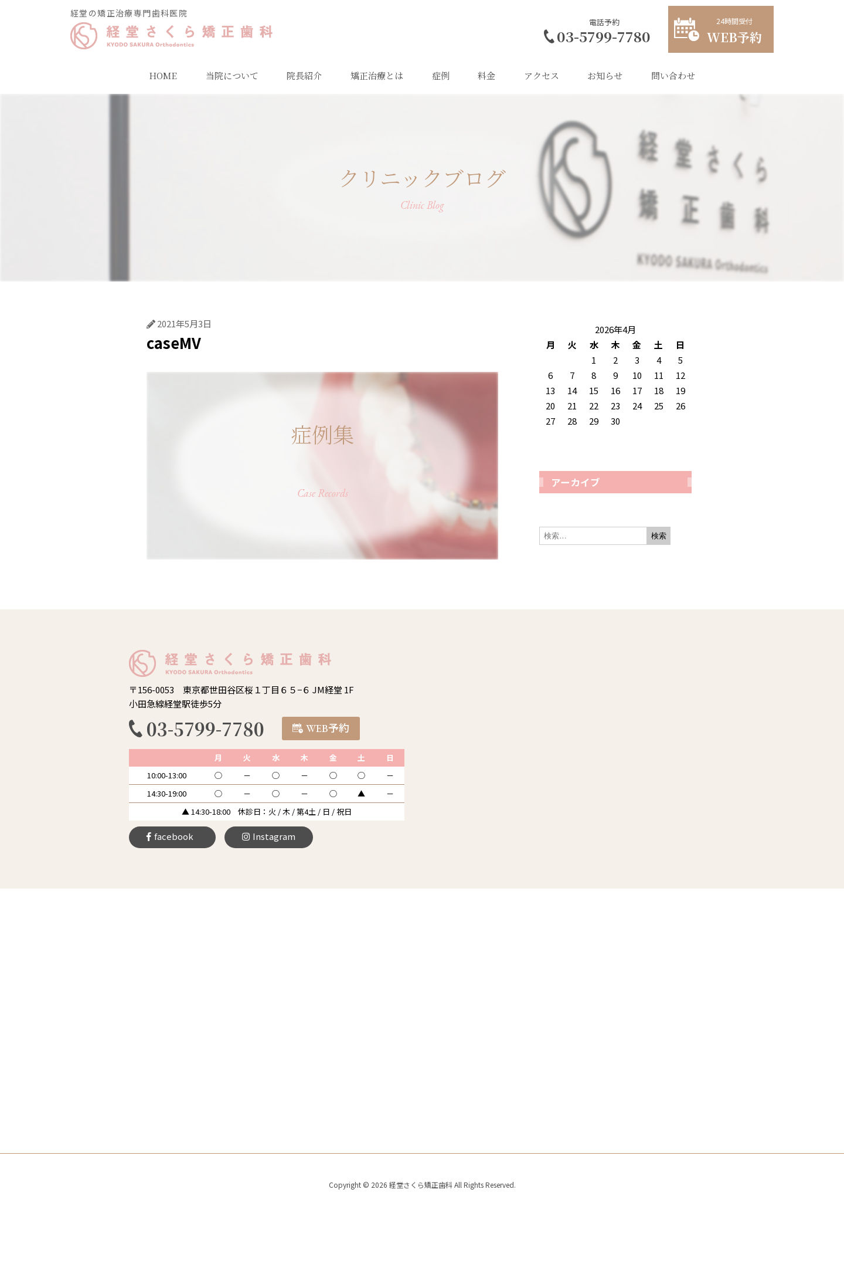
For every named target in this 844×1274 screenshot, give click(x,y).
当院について (232, 75)
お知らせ (604, 75)
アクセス (541, 75)
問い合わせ (673, 75)
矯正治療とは (376, 75)
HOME (163, 75)
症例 (441, 75)
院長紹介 (304, 75)
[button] (321, 728)
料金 (486, 75)
